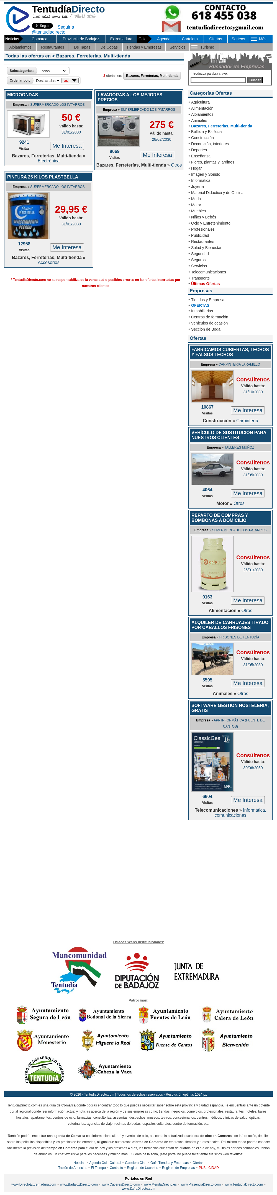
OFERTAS (200, 305)
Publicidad (200, 235)
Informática (200, 180)
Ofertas (215, 39)
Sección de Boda (205, 329)
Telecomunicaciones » (219, 810)
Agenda (163, 39)
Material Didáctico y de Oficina (217, 192)
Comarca (39, 39)
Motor (196, 205)
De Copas (109, 47)
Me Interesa (67, 146)
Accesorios (48, 262)
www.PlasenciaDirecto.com (201, 1184)
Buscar (255, 80)
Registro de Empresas (178, 1168)
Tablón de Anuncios (72, 1168)
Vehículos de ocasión (209, 323)
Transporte (200, 278)
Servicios (177, 47)
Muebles (198, 211)
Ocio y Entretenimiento (210, 223)
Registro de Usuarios (142, 1168)
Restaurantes (52, 47)
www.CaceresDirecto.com (121, 1184)
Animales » (225, 693)
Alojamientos (20, 47)
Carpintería (247, 420)
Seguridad (200, 253)
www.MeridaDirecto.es (160, 1184)
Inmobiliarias (202, 311)
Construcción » (219, 420)
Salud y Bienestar (206, 247)
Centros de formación (209, 317)
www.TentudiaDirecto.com (244, 1184)
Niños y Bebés (203, 217)
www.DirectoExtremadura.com (33, 1184)
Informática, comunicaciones (240, 812)
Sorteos (238, 39)
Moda (196, 199)
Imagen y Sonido (205, 174)
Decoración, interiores (210, 144)
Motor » (225, 503)
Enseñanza (201, 156)
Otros (176, 165)
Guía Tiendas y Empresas (169, 1163)
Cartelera (190, 39)
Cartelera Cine (135, 1163)
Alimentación (202, 108)
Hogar (196, 168)
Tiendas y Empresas (143, 47)
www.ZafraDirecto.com (138, 1189)
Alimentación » (225, 610)
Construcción (202, 137)
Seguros (198, 260)
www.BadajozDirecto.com (79, 1184)
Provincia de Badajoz (81, 39)
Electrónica (49, 161)
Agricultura (200, 102)
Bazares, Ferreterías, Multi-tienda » (48, 156)
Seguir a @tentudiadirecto (53, 29)
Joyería (197, 186)
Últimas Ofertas (205, 283)
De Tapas (82, 47)
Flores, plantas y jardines (212, 162)
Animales (199, 120)
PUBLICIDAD (209, 1168)
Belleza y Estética (206, 131)
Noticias (79, 1163)
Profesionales (203, 229)
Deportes (199, 150)
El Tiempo (98, 1168)
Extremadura (121, 39)
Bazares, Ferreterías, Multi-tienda (221, 126)
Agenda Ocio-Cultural (105, 1163)
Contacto (116, 1168)
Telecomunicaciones (208, 272)
